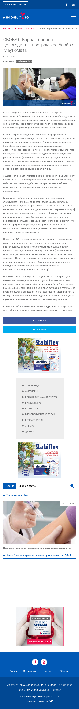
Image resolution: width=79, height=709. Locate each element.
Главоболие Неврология (40, 414)
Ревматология (34, 420)
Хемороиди (32, 385)
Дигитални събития (15, 5)
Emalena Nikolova (24, 61)
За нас (14, 671)
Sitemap (64, 671)
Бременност (32, 408)
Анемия (29, 426)
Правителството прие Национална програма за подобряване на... (37, 548)
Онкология (32, 391)
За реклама (30, 671)
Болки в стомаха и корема (41, 397)
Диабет (29, 431)
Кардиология (33, 403)
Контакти (48, 671)
